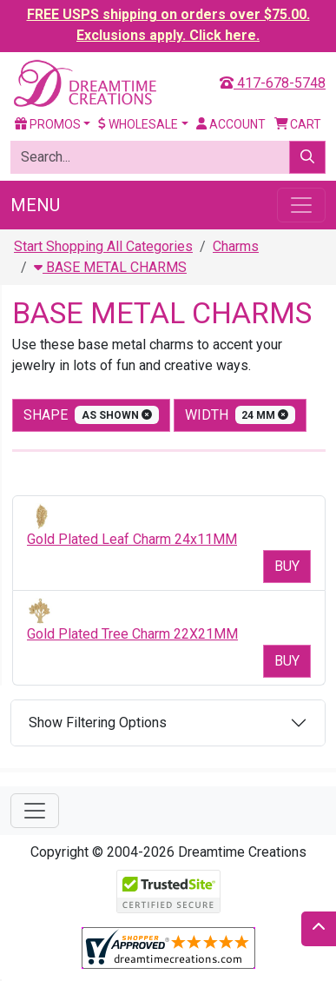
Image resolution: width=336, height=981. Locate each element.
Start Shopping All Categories (103, 246)
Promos (48, 124)
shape (91, 415)
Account (231, 124)
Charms (236, 246)
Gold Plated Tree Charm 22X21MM (132, 634)
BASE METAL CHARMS (110, 267)
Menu (35, 205)
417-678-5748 (273, 83)
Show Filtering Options (98, 722)
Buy (287, 566)
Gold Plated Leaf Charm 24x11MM (132, 539)
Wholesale (138, 124)
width (240, 415)
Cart (298, 124)
